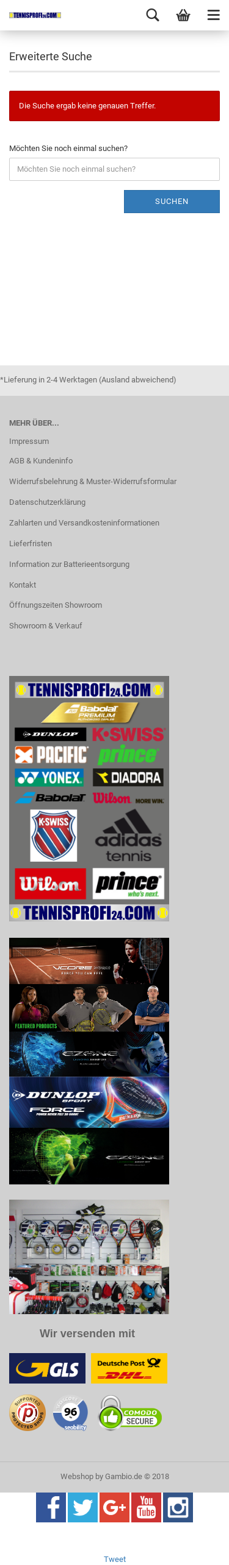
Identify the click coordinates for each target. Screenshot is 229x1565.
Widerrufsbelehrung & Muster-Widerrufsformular (92, 481)
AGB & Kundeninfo (41, 460)
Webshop (76, 1476)
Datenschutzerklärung (47, 502)
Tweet (115, 1559)
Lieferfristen (30, 543)
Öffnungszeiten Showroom (55, 605)
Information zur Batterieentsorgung (69, 564)
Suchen (172, 201)
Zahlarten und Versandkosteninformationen (84, 522)
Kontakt (22, 584)
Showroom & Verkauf (45, 625)
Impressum (29, 441)
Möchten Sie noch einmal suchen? (68, 148)
